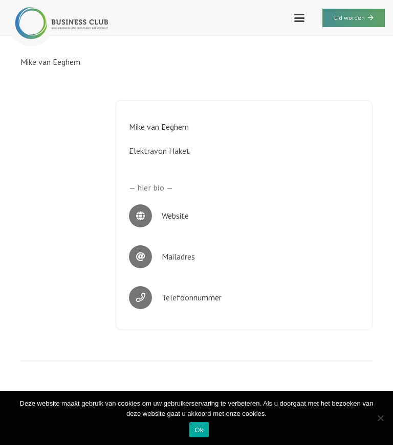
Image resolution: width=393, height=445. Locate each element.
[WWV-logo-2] (58, 23)
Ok (198, 430)
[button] (299, 18)
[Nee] (380, 418)
